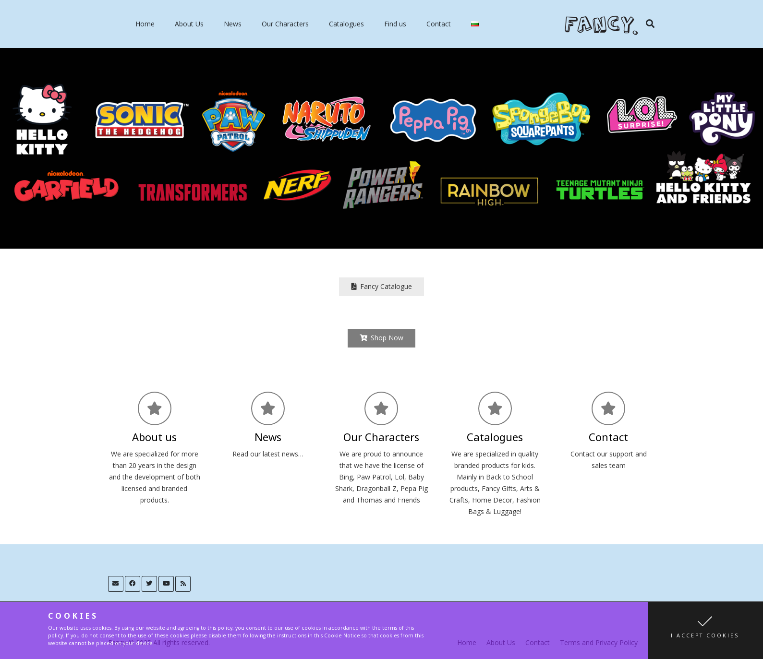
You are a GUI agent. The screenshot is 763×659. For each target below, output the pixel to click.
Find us (395, 23)
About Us (189, 23)
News (233, 23)
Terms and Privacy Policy (599, 642)
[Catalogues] (495, 408)
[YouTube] (166, 584)
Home (145, 23)
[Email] (116, 584)
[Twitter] (149, 584)
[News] (268, 408)
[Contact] (608, 408)
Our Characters (285, 23)
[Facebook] (133, 584)
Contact (438, 23)
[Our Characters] (381, 408)
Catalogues (346, 23)
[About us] (154, 408)
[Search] (650, 23)
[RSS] (183, 584)
